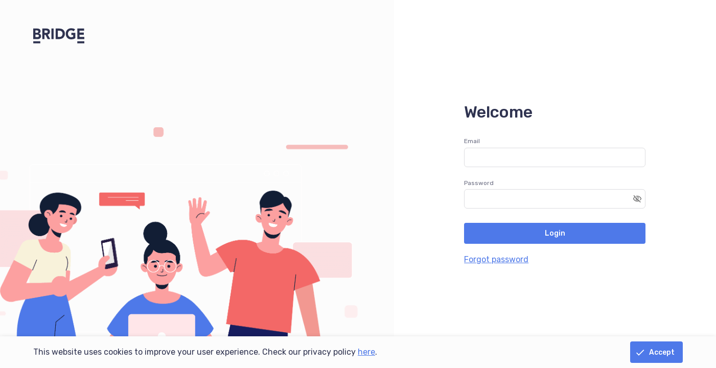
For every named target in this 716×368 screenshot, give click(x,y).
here (366, 352)
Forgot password (496, 259)
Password (479, 183)
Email (472, 141)
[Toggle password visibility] (637, 198)
